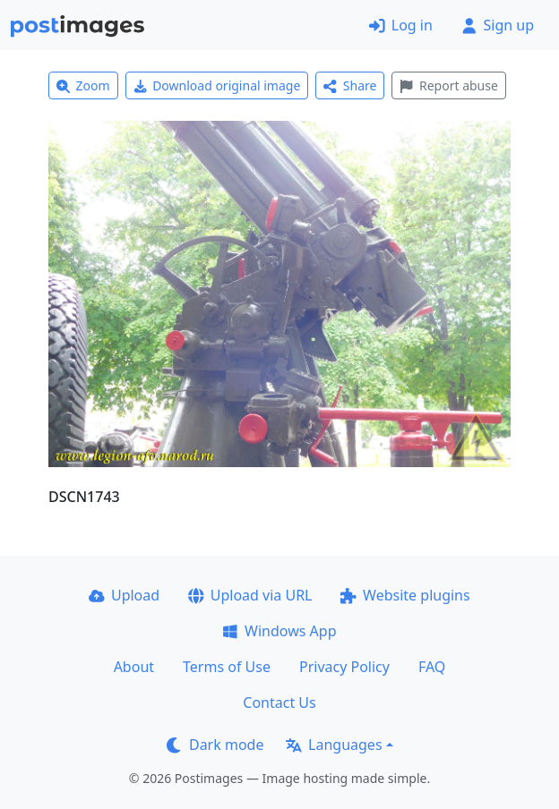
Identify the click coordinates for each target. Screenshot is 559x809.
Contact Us (279, 702)
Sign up (497, 25)
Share (349, 85)
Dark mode (215, 744)
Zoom (83, 85)
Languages (334, 744)
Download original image (217, 85)
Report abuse (448, 85)
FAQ (431, 667)
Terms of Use (227, 667)
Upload (124, 595)
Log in (401, 25)
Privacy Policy (344, 667)
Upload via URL (250, 595)
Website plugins (404, 595)
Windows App (279, 631)
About (134, 667)
